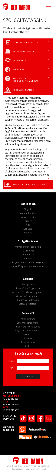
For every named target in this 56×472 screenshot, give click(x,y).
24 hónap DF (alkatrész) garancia (28, 292)
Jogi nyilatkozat (32, 469)
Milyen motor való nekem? (28, 330)
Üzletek (28, 232)
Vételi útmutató (28, 319)
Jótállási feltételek (28, 304)
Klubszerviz (28, 258)
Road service (28, 250)
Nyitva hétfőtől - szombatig (28, 246)
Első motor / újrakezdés (28, 326)
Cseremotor (28, 254)
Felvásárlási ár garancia (28, 288)
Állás (28, 225)
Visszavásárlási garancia (28, 296)
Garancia (28, 221)
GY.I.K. (28, 346)
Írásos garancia (28, 284)
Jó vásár (28, 338)
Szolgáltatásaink (28, 217)
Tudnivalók (28, 228)
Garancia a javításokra (28, 300)
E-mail (12, 361)
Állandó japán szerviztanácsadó (28, 266)
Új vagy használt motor (28, 322)
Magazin (28, 209)
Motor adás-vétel (28, 213)
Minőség (28, 334)
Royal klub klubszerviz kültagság (28, 262)
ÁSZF (44, 469)
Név (11, 367)
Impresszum (17, 469)
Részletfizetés (28, 342)
